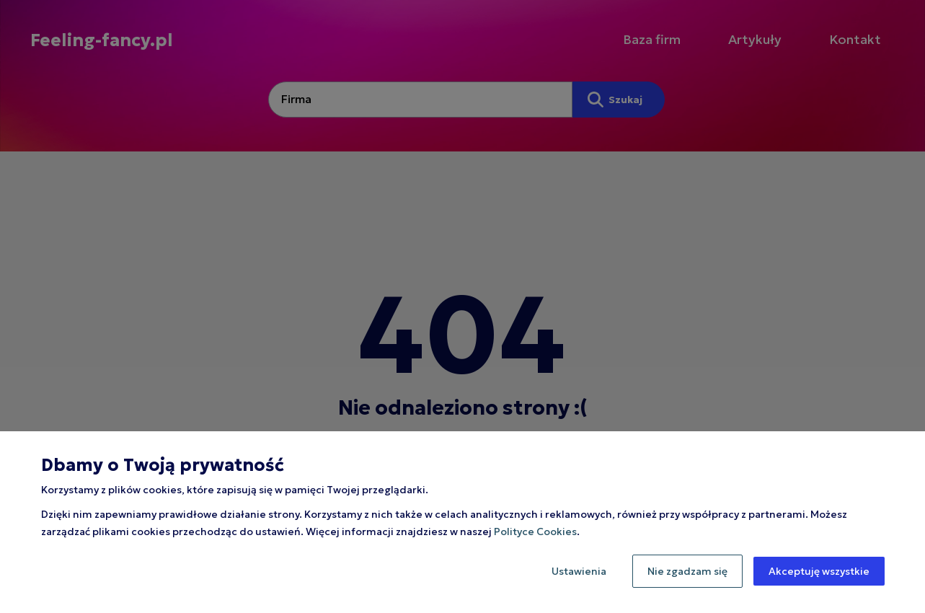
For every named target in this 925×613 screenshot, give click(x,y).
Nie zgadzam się (687, 571)
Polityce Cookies (535, 531)
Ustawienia (579, 571)
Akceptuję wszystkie (819, 571)
